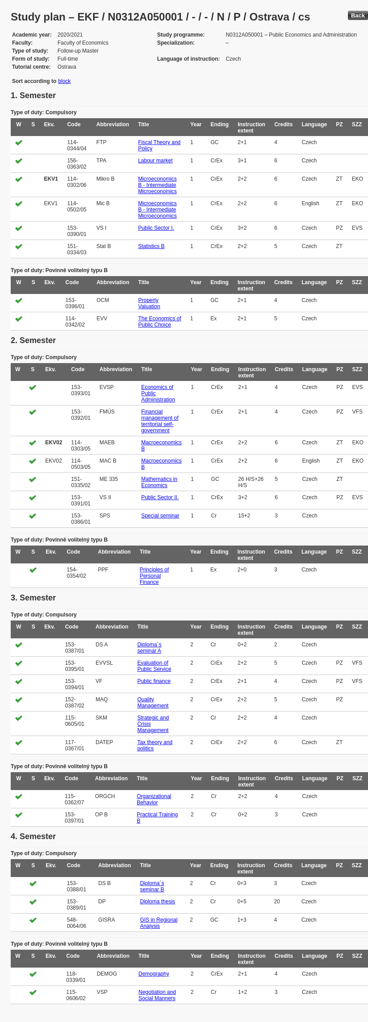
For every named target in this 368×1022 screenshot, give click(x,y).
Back (358, 15)
